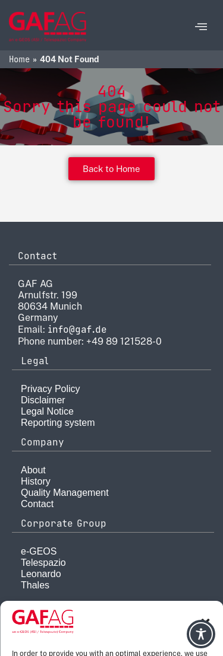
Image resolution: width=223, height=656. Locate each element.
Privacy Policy (50, 389)
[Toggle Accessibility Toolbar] (201, 634)
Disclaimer (43, 400)
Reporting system (58, 423)
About (33, 470)
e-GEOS (38, 551)
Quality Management (65, 493)
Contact (37, 504)
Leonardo (41, 574)
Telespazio (43, 563)
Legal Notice (47, 411)
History (36, 481)
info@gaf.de (77, 329)
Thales (35, 585)
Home (19, 59)
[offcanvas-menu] (201, 27)
